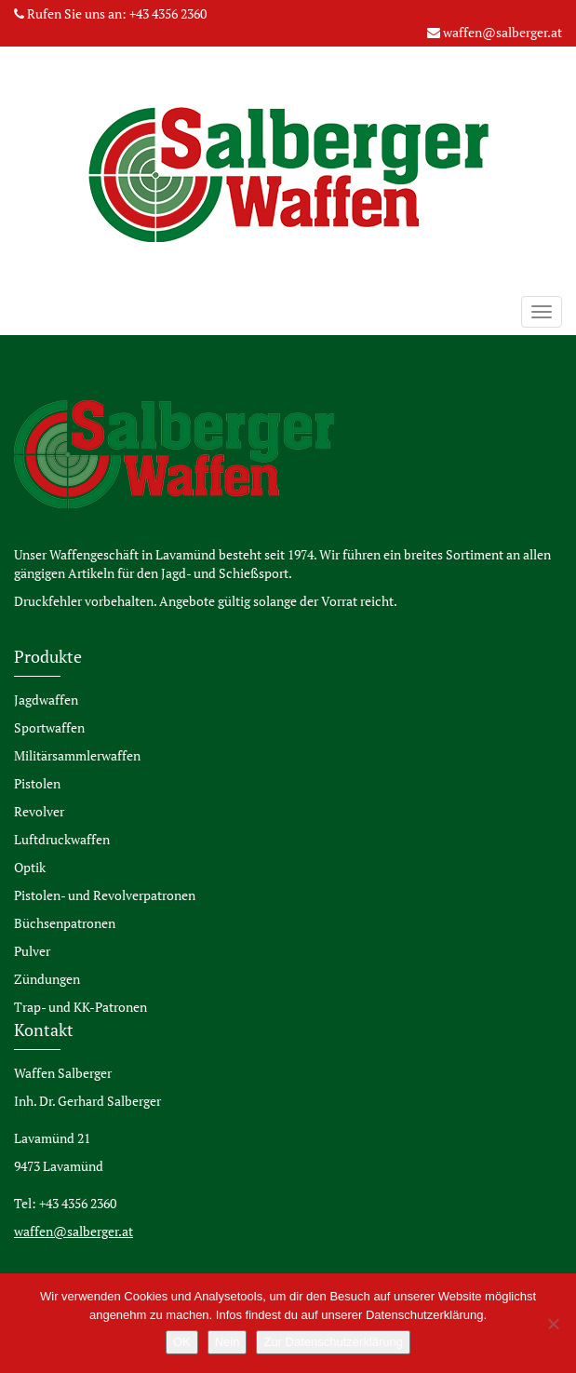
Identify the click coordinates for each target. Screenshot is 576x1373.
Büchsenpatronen (64, 923)
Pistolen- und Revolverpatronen (104, 895)
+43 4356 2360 (168, 13)
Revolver (39, 811)
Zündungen (47, 979)
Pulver (32, 951)
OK (182, 1342)
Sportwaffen (49, 727)
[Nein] (552, 1323)
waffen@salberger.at (502, 32)
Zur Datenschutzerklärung (333, 1342)
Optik (30, 867)
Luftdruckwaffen (62, 839)
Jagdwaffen (46, 699)
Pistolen (37, 783)
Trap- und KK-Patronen (80, 1007)
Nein (227, 1342)
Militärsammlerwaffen (77, 755)
